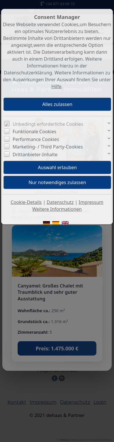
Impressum (91, 202)
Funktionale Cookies (34, 131)
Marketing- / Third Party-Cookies (48, 147)
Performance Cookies (36, 139)
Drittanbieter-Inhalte (35, 154)
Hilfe (56, 86)
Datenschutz (60, 202)
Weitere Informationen (57, 209)
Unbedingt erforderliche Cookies (48, 124)
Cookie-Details (26, 202)
